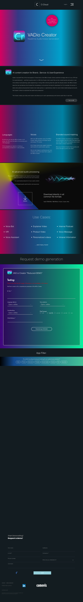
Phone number (11, 558)
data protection (9, 582)
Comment (10, 563)
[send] (42, 572)
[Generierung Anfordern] (41, 329)
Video (18, 362)
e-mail (9, 553)
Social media (45, 362)
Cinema (53, 362)
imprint (3, 582)
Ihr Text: (9, 291)
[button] (72, 4)
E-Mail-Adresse (11, 318)
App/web (64, 362)
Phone (23, 362)
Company (45, 553)
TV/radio (37, 362)
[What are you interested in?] (59, 560)
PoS (58, 362)
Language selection (12, 302)
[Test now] (71, 100)
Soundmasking (11, 310)
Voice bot (30, 362)
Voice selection (43, 302)
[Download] (25, 198)
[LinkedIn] (24, 585)
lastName (45, 547)
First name (10, 547)
